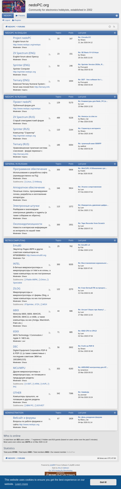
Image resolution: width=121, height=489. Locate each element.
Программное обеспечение (30, 169)
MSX (44, 304)
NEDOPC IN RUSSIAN (16, 96)
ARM (36, 384)
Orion (42, 279)
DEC (15, 346)
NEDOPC (8, 16)
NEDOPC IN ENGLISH (16, 32)
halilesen (66, 468)
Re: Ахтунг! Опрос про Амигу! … (92, 310)
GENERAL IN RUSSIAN (16, 163)
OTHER (17, 392)
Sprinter (29, 304)
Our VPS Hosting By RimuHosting (60, 470)
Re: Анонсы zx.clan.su (87, 116)
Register (18, 20)
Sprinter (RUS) (21, 129)
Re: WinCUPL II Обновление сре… (92, 168)
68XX (16, 310)
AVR (43, 384)
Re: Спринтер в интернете (89, 128)
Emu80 (17, 245)
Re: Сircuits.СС (84, 37)
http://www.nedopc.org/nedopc (27, 44)
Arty (59, 468)
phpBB (52, 465)
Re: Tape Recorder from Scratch (91, 223)
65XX (16, 331)
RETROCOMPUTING (15, 240)
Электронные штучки (26, 205)
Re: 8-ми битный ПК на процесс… (92, 288)
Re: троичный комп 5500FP (89, 143)
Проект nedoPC (22, 102)
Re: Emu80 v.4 (84, 245)
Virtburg (37, 181)
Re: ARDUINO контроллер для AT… (93, 367)
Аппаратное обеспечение (29, 187)
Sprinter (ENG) (21, 65)
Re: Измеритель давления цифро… (93, 205)
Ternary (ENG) (21, 80)
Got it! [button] (103, 482)
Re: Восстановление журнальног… (93, 263)
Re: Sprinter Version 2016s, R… (91, 64)
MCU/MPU (19, 368)
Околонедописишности (27, 224)
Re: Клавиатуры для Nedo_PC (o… (93, 101)
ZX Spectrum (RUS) (24, 117)
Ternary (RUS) (21, 144)
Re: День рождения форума (90, 417)
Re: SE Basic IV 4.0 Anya (88, 52)
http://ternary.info (42, 87)
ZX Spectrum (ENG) (24, 53)
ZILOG (16, 288)
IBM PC (28, 405)
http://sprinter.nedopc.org (24, 72)
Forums (21, 16)
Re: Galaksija (83, 392)
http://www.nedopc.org (29, 424)
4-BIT (27, 384)
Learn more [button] (21, 484)
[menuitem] (116, 15)
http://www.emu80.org (36, 255)
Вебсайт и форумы (24, 418)
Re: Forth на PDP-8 (86, 346)
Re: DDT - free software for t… (90, 80)
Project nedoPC (22, 38)
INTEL (16, 263)
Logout (7, 20)
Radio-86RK (31, 279)
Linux (27, 181)
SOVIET (39, 405)
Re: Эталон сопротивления (89, 187)
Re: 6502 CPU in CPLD (87, 331)
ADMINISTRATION (14, 412)
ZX (37, 304)
